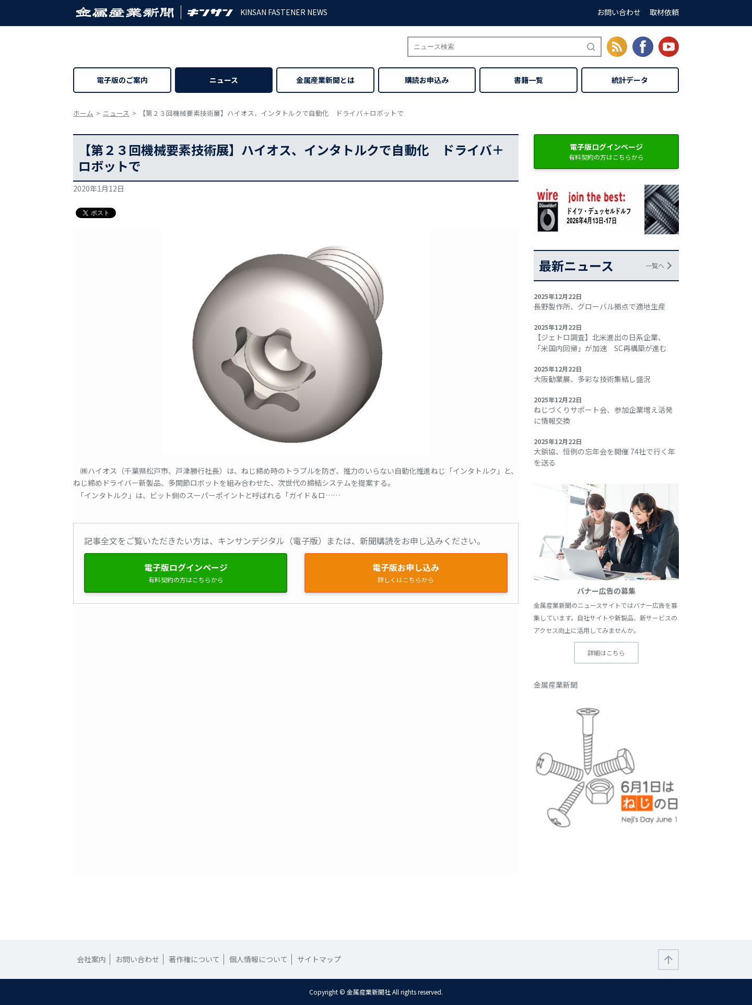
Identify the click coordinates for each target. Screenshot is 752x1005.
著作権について (194, 959)
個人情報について (258, 959)
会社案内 (91, 959)
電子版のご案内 (122, 80)
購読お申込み (427, 80)
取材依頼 (664, 12)
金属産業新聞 (556, 684)
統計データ (630, 80)
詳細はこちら (606, 652)
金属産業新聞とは (325, 80)
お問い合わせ (619, 12)
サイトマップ (319, 959)
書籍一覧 (528, 80)
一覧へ (654, 265)
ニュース (223, 80)
